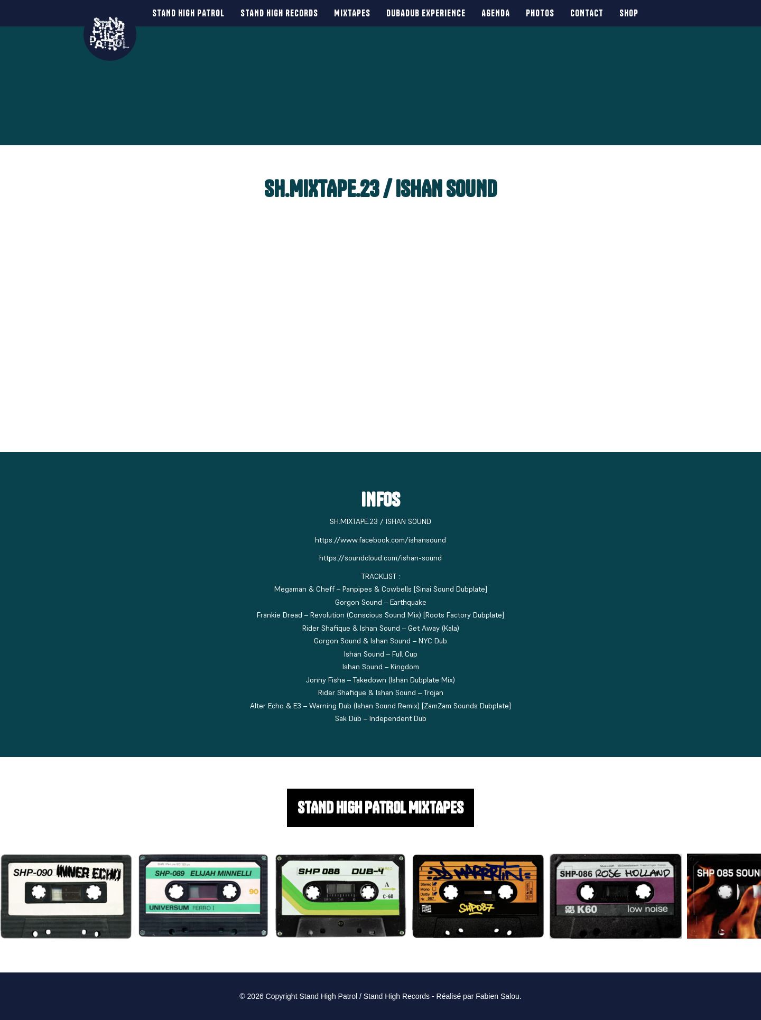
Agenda (491, 12)
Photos (536, 12)
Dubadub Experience (421, 12)
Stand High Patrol (184, 12)
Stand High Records (275, 12)
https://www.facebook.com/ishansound (380, 540)
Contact (582, 12)
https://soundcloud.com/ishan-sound (380, 558)
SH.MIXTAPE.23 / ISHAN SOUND (380, 189)
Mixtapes (348, 12)
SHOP (624, 12)
